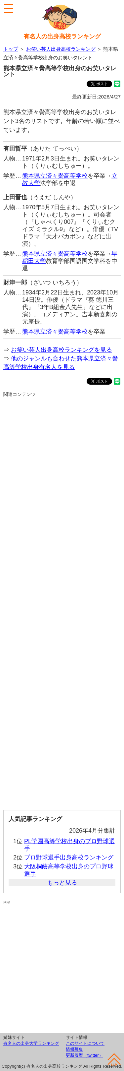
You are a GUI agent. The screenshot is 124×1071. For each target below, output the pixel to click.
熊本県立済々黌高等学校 (55, 175)
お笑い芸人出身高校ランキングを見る (61, 349)
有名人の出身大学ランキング (31, 1043)
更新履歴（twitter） (84, 1055)
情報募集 (74, 1049)
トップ (10, 49)
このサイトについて (85, 1043)
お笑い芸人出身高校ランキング (61, 49)
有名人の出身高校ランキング (62, 36)
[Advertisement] (62, 601)
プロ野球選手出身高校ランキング (68, 857)
